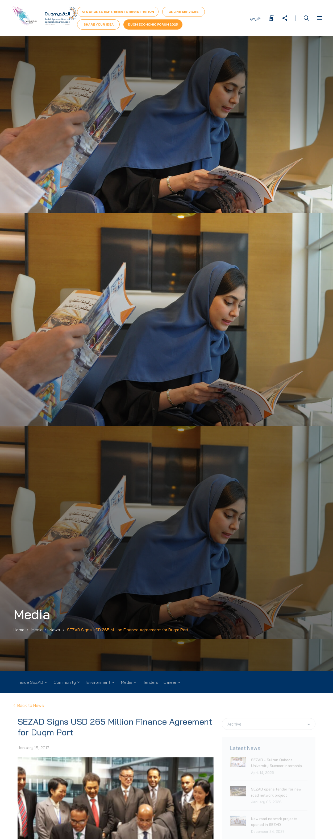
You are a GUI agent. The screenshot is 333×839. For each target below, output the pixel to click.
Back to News (29, 710)
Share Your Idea (99, 24)
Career (170, 682)
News (54, 629)
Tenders (150, 682)
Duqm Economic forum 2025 (153, 24)
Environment (98, 682)
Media (126, 682)
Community (65, 682)
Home (19, 629)
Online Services (184, 12)
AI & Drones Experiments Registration (118, 12)
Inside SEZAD (30, 682)
